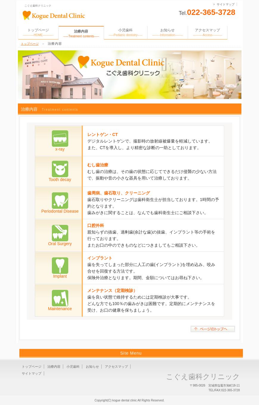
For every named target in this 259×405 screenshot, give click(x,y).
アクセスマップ (207, 32)
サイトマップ (226, 4)
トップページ (38, 32)
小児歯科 (125, 32)
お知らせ (167, 32)
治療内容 (54, 366)
